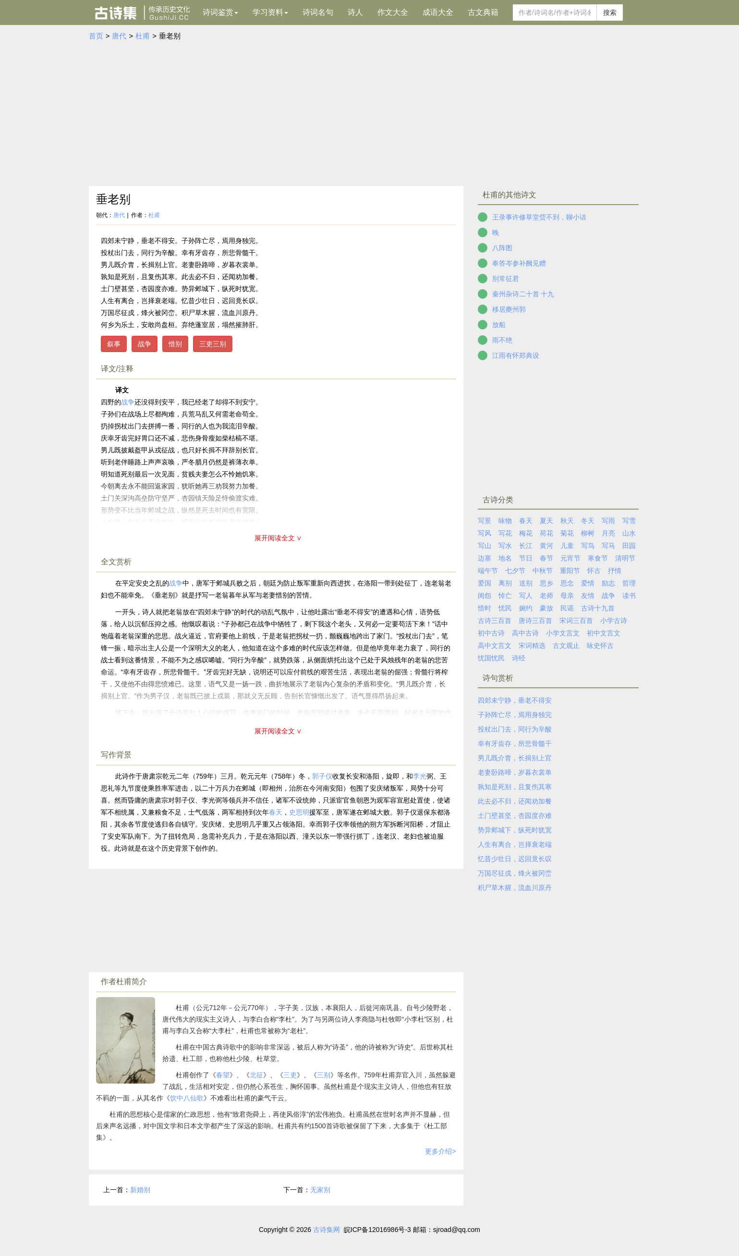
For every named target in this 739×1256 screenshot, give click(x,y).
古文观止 (566, 645)
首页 (96, 36)
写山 (484, 545)
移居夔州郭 (509, 309)
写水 (505, 545)
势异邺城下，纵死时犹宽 (515, 830)
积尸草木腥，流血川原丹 (515, 887)
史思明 (299, 812)
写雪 (629, 520)
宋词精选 (532, 645)
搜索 (610, 12)
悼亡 (505, 595)
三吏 (290, 1075)
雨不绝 (502, 340)
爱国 (484, 583)
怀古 (594, 570)
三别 (323, 1075)
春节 (546, 558)
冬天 (587, 520)
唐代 (119, 36)
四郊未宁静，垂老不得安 (515, 700)
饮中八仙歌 (187, 1098)
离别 (505, 583)
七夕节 (515, 570)
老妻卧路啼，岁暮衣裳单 (515, 772)
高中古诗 (525, 633)
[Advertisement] (370, 114)
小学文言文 (563, 633)
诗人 (355, 12)
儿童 (567, 545)
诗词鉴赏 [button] (220, 12)
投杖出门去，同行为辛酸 (515, 729)
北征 (256, 1075)
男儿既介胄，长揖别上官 (515, 758)
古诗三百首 (494, 620)
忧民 (505, 608)
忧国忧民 (491, 658)
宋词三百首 (576, 620)
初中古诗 (491, 633)
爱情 (587, 583)
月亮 (608, 533)
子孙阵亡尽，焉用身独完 (515, 715)
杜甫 (142, 36)
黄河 (546, 545)
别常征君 (505, 278)
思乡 (546, 583)
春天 (275, 812)
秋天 (567, 520)
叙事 (114, 344)
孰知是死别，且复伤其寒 (515, 787)
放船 (499, 325)
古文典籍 (483, 12)
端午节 (488, 570)
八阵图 (502, 248)
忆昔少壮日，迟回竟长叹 (515, 859)
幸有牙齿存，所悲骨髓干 (515, 743)
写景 (484, 520)
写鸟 (587, 545)
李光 (419, 776)
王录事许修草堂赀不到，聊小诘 (539, 217)
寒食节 (598, 558)
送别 (526, 583)
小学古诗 (613, 620)
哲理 (629, 583)
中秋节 (543, 570)
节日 (526, 558)
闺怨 (484, 595)
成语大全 (438, 12)
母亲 (567, 595)
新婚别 (140, 1190)
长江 (526, 545)
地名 (505, 558)
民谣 (567, 608)
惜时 (484, 608)
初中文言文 (603, 633)
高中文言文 (494, 645)
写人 (526, 595)
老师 (546, 595)
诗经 (518, 658)
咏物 (505, 520)
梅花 (526, 533)
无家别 (320, 1190)
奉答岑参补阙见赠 (519, 263)
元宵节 (570, 558)
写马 (608, 545)
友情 (587, 595)
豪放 (546, 608)
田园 (629, 545)
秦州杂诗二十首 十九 (523, 294)
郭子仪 (322, 776)
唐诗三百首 (535, 620)
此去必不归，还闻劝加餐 (515, 801)
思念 (567, 583)
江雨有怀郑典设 (515, 355)
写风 (484, 533)
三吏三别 (212, 344)
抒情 (614, 570)
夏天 (546, 520)
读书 (629, 595)
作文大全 (392, 12)
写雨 (608, 520)
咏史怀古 (600, 645)
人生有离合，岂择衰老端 (515, 844)
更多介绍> (440, 1151)
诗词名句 (318, 12)
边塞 (484, 558)
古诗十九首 (598, 608)
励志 (608, 583)
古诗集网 (326, 1229)
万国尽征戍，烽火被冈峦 (515, 873)
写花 (505, 533)
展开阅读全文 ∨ (278, 538)
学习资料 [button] (270, 12)
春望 (223, 1075)
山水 (629, 533)
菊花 (567, 533)
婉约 (526, 608)
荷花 (546, 533)
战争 (144, 344)
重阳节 (570, 570)
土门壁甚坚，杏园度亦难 (515, 815)
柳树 (587, 533)
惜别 (175, 344)
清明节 (625, 558)
